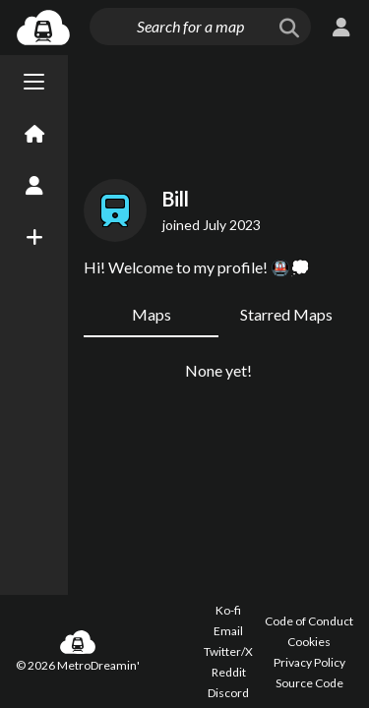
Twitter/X (228, 651)
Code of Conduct (309, 621)
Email (228, 630)
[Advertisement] (218, 113)
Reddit (229, 672)
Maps (151, 314)
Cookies (309, 641)
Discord (228, 692)
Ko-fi (228, 610)
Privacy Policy (309, 662)
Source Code (309, 683)
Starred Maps (286, 314)
